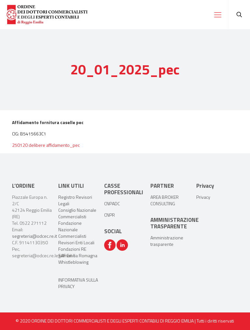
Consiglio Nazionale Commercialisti (77, 213)
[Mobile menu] (217, 14)
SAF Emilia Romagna (77, 255)
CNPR (109, 214)
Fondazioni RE (72, 249)
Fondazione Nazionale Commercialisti (72, 229)
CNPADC (112, 203)
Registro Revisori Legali (75, 200)
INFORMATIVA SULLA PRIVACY (78, 283)
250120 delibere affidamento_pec (46, 145)
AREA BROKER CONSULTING (164, 200)
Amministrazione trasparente (166, 240)
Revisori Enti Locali (76, 242)
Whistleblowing (73, 262)
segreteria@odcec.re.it (34, 236)
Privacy (203, 197)
